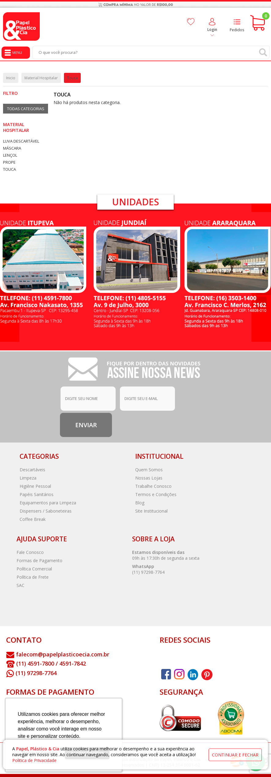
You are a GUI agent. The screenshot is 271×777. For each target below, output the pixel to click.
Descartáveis (32, 470)
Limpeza (28, 478)
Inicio (10, 77)
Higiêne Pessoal (35, 486)
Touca (9, 169)
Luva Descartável (21, 141)
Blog (139, 503)
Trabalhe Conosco (153, 486)
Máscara (12, 148)
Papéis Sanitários (37, 494)
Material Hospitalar (16, 127)
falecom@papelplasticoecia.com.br (62, 654)
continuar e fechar (235, 755)
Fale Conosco (30, 552)
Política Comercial (34, 569)
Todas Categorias (25, 108)
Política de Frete (33, 577)
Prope (9, 162)
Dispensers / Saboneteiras (46, 511)
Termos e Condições (155, 494)
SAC (20, 585)
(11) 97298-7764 (148, 572)
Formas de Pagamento (39, 560)
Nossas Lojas (148, 478)
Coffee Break (33, 519)
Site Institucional (151, 511)
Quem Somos (149, 470)
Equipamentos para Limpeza (48, 503)
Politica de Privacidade (34, 760)
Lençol (10, 155)
